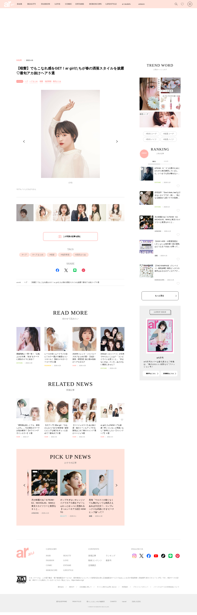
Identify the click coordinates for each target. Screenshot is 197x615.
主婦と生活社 (136, 601)
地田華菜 (48, 81)
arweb (18, 282)
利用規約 (125, 587)
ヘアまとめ (33, 81)
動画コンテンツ (95, 560)
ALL (154, 185)
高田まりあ (57, 81)
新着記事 (92, 556)
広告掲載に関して (86, 587)
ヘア (26, 81)
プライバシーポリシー (140, 587)
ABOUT (71, 587)
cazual (124, 601)
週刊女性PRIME (61, 601)
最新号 (108, 560)
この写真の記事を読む (72, 236)
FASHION (45, 4)
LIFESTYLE (111, 4)
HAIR (19, 4)
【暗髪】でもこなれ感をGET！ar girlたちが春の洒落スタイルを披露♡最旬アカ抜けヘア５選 (65, 282)
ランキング (110, 556)
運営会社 (61, 587)
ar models (126, 4)
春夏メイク (169, 139)
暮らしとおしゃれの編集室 (96, 601)
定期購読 (92, 565)
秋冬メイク (152, 139)
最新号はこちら (151, 385)
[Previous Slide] (24, 141)
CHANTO (113, 601)
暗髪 (41, 81)
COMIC (68, 4)
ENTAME (80, 4)
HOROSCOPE (95, 4)
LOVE (57, 4)
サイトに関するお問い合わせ (107, 587)
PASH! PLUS (76, 601)
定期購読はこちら (168, 385)
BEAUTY (31, 4)
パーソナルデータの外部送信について (166, 587)
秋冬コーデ (152, 134)
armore (141, 4)
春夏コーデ (169, 134)
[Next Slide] (117, 141)
